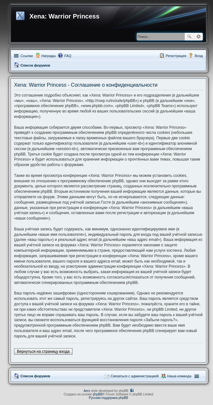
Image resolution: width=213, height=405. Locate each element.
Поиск (189, 36)
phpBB (98, 394)
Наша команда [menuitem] (179, 376)
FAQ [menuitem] (67, 56)
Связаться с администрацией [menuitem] (134, 376)
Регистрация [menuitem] (176, 56)
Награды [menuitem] (49, 56)
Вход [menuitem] (199, 56)
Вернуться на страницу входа (43, 351)
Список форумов (35, 65)
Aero (86, 391)
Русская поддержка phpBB (108, 398)
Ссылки (26, 56)
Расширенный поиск (198, 36)
